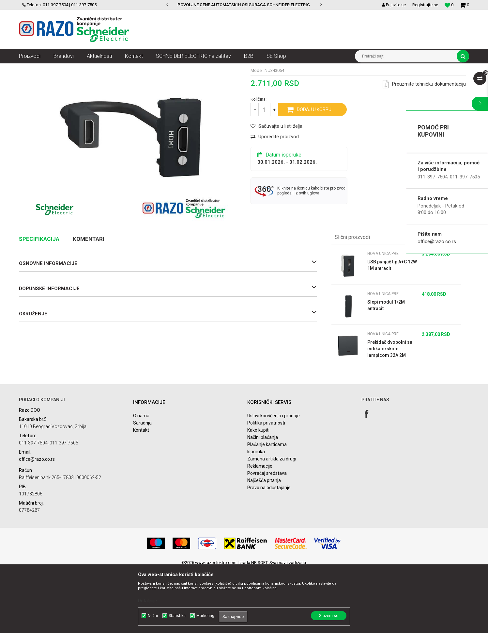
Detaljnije (147, 601)
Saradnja (142, 486)
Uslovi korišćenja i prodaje (273, 479)
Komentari (88, 302)
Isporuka (256, 515)
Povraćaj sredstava (267, 536)
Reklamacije (259, 529)
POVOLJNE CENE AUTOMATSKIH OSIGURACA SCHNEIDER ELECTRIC (243, 4)
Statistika (177, 615)
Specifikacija (39, 302)
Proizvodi (55, 68)
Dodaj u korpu (314, 172)
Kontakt (141, 493)
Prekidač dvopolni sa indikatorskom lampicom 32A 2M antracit (389, 412)
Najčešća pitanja (264, 543)
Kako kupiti (258, 493)
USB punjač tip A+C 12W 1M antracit (392, 328)
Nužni (153, 615)
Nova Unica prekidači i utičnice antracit (213, 68)
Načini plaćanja (262, 500)
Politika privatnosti (266, 486)
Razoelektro (30, 68)
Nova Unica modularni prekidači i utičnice (135, 68)
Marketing (205, 615)
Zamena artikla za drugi (271, 522)
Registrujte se (425, 4)
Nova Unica (80, 68)
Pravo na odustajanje (269, 551)
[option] (244, 5)
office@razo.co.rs (437, 241)
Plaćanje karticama (267, 507)
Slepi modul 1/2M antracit (386, 369)
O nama (141, 479)
